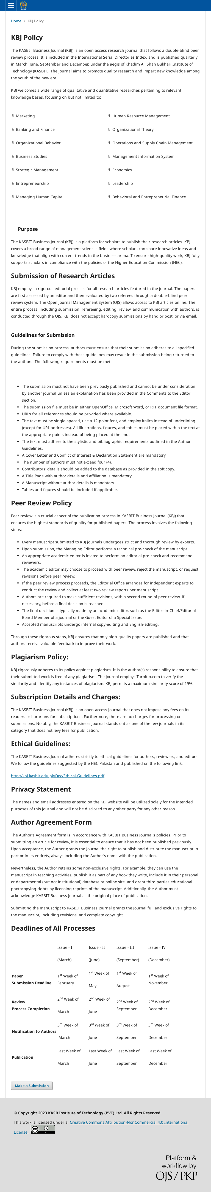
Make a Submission (32, 1085)
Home (16, 20)
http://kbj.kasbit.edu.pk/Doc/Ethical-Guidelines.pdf (57, 775)
